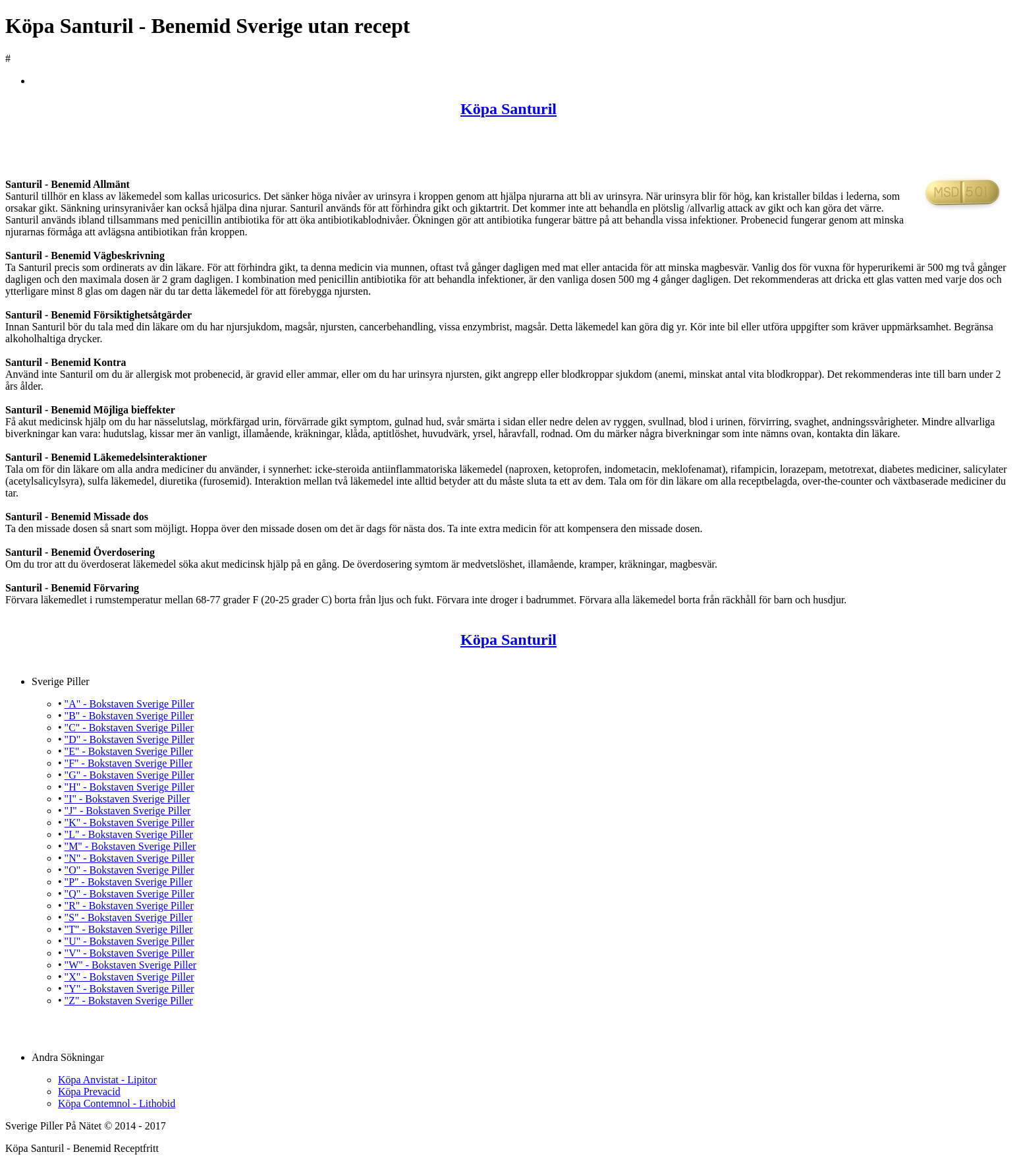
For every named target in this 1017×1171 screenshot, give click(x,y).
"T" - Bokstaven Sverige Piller (129, 929)
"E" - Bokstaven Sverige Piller (129, 751)
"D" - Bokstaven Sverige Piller (129, 739)
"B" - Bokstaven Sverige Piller (129, 715)
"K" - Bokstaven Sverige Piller (129, 822)
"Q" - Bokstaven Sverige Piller (129, 893)
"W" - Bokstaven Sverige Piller (131, 965)
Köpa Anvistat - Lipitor (107, 1079)
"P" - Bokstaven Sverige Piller (128, 881)
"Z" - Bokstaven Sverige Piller (129, 1000)
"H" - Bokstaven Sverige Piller (129, 787)
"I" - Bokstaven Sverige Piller (127, 798)
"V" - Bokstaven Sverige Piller (129, 953)
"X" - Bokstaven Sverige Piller (129, 976)
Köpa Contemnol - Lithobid (116, 1103)
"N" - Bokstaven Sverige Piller (129, 858)
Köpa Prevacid (89, 1091)
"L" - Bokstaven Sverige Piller (129, 834)
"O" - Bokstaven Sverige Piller (129, 870)
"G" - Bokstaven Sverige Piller (129, 775)
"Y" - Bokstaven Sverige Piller (129, 988)
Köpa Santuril (508, 108)
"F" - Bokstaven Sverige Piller (128, 763)
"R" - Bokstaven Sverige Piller (129, 905)
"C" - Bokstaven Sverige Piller (129, 727)
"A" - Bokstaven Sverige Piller (129, 703)
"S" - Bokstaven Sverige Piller (128, 917)
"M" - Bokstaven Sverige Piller (130, 846)
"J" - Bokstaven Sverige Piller (128, 810)
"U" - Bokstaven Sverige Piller (129, 941)
